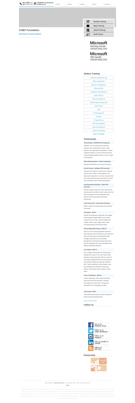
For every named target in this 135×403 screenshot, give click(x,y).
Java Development (98, 127)
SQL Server (99, 106)
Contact (107, 4)
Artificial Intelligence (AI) (98, 78)
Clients (82, 4)
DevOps (99, 116)
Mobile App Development (98, 102)
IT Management (98, 113)
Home (58, 4)
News (94, 4)
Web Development (98, 99)
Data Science (98, 95)
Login (67, 385)
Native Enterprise (59, 383)
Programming (98, 120)
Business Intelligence (98, 85)
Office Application (99, 81)
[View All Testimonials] (90, 301)
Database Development (99, 92)
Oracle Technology (98, 131)
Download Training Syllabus (30, 34)
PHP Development (98, 123)
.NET (98, 109)
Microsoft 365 (98, 88)
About (70, 4)
